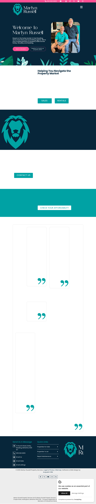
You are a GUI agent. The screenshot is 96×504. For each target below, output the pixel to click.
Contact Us (23, 175)
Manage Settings (78, 493)
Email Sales (20, 461)
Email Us (19, 457)
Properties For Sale (43, 447)
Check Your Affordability (55, 207)
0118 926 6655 (51, 1)
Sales (44, 100)
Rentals (61, 100)
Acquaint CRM (48, 472)
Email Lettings (21, 465)
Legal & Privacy (49, 470)
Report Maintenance (44, 456)
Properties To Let (42, 452)
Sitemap (58, 470)
